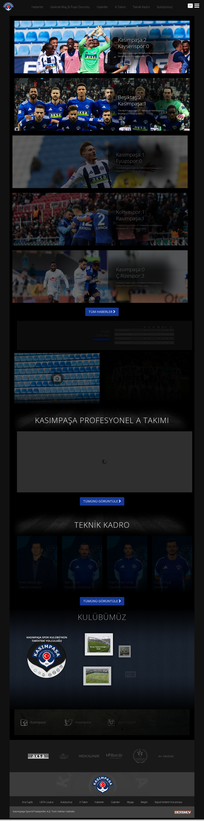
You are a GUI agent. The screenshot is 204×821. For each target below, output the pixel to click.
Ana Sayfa (27, 802)
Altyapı (130, 802)
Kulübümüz (66, 802)
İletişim (144, 802)
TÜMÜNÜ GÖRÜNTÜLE (102, 501)
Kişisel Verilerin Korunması (168, 802)
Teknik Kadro (141, 7)
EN (190, 5)
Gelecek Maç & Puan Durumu (70, 7)
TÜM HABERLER (102, 312)
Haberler (99, 802)
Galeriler (115, 802)
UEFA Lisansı (46, 802)
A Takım (83, 802)
